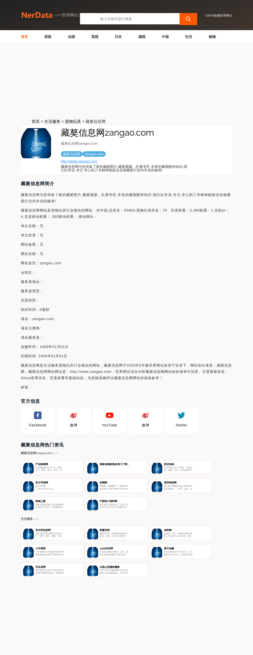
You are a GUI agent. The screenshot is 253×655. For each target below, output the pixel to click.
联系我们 (79, 629)
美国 (47, 36)
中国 (165, 36)
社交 (188, 36)
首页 (24, 36)
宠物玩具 (73, 121)
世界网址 (108, 648)
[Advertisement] (126, 81)
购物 (212, 36)
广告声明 (129, 629)
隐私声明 (104, 629)
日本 (118, 36)
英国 (94, 36)
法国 (71, 36)
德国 (141, 36)
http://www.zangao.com (79, 161)
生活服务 (52, 121)
